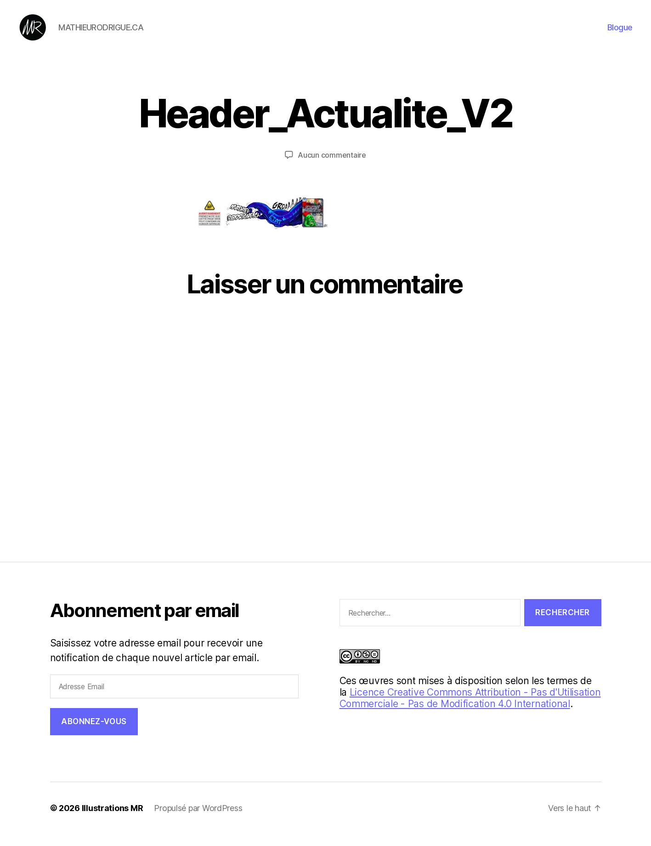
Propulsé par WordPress (198, 820)
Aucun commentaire (332, 167)
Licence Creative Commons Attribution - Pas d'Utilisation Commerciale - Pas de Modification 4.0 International (470, 709)
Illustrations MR (112, 820)
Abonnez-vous (94, 733)
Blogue (620, 33)
